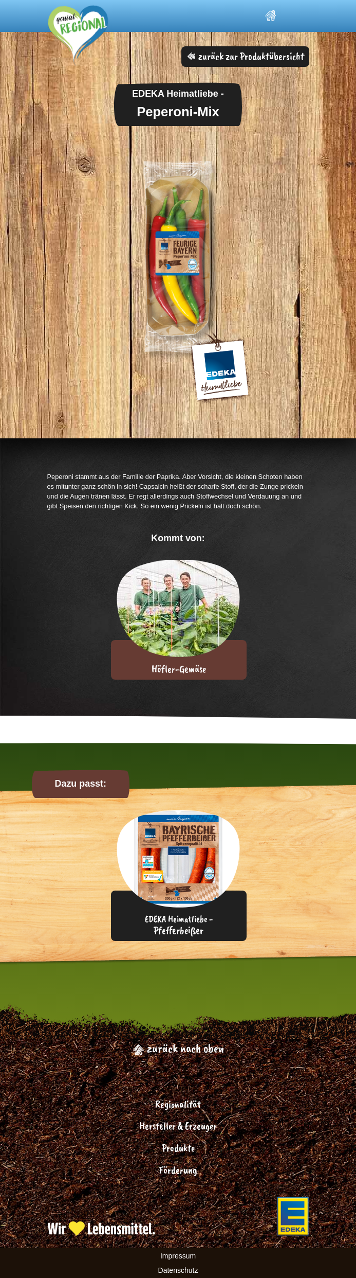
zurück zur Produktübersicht (246, 56)
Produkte (178, 1148)
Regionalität (178, 1104)
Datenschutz (178, 1270)
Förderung (178, 1170)
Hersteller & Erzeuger (178, 1126)
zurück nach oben (178, 1048)
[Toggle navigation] (297, 16)
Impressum (178, 1256)
